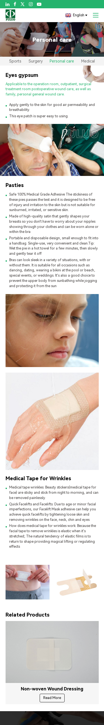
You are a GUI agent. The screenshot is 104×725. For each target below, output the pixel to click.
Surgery (36, 61)
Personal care (62, 61)
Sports (15, 61)
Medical (88, 61)
